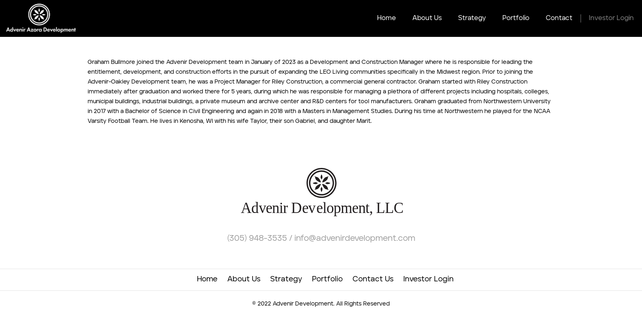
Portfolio (515, 18)
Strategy (472, 18)
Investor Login (611, 18)
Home (386, 18)
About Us (427, 18)
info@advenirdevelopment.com (354, 239)
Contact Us (373, 279)
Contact (559, 18)
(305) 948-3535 (258, 239)
